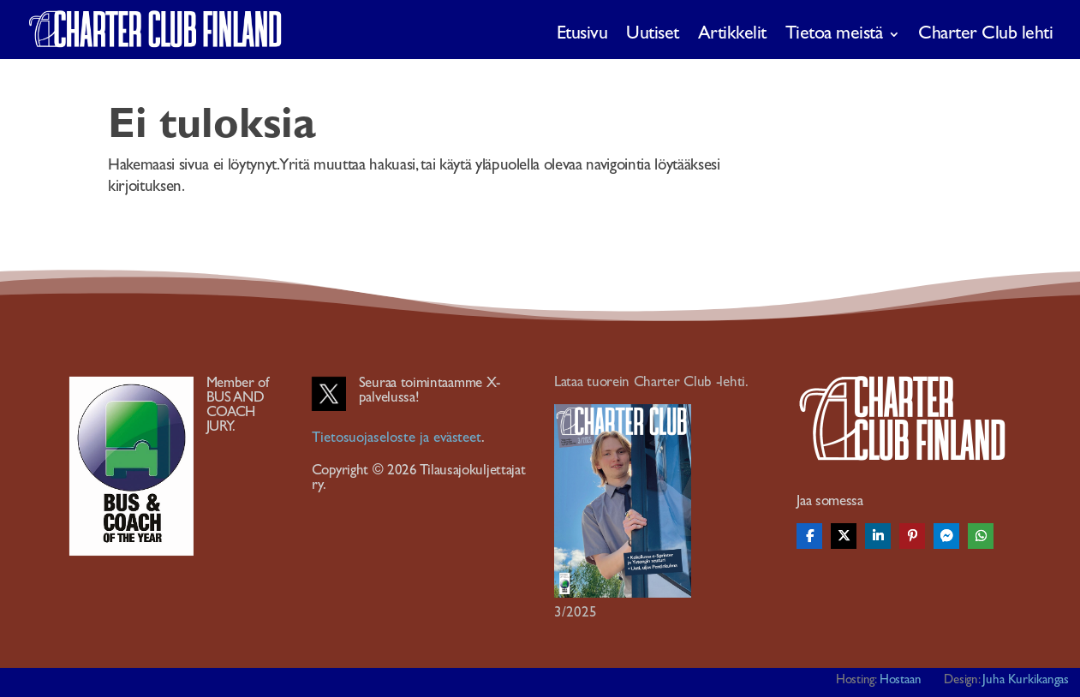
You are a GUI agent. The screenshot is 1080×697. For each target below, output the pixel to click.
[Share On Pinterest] (912, 536)
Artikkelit (732, 34)
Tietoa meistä (834, 34)
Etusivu (582, 34)
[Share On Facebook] (809, 536)
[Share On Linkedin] (878, 536)
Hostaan (901, 680)
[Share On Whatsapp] (980, 536)
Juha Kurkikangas (1025, 680)
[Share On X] (843, 536)
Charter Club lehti (985, 34)
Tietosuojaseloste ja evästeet (397, 437)
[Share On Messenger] (946, 536)
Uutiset (652, 34)
